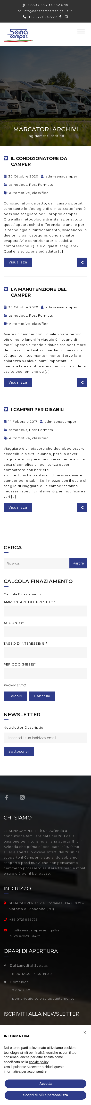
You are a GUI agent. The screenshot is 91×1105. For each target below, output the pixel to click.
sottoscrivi (18, 751)
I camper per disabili (38, 409)
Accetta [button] (45, 1084)
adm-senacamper (59, 176)
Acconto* (14, 623)
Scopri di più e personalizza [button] (45, 1095)
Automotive (19, 193)
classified (40, 193)
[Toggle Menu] (81, 31)
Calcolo (15, 696)
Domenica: (17, 982)
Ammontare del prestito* (29, 602)
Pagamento (15, 685)
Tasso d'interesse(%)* (25, 643)
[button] (85, 1032)
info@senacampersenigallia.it (48, 11)
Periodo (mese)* (20, 664)
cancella (42, 696)
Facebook (6, 797)
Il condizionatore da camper (39, 161)
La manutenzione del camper (39, 292)
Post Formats (41, 184)
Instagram (22, 797)
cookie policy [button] (38, 1062)
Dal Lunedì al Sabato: (26, 965)
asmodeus (18, 184)
